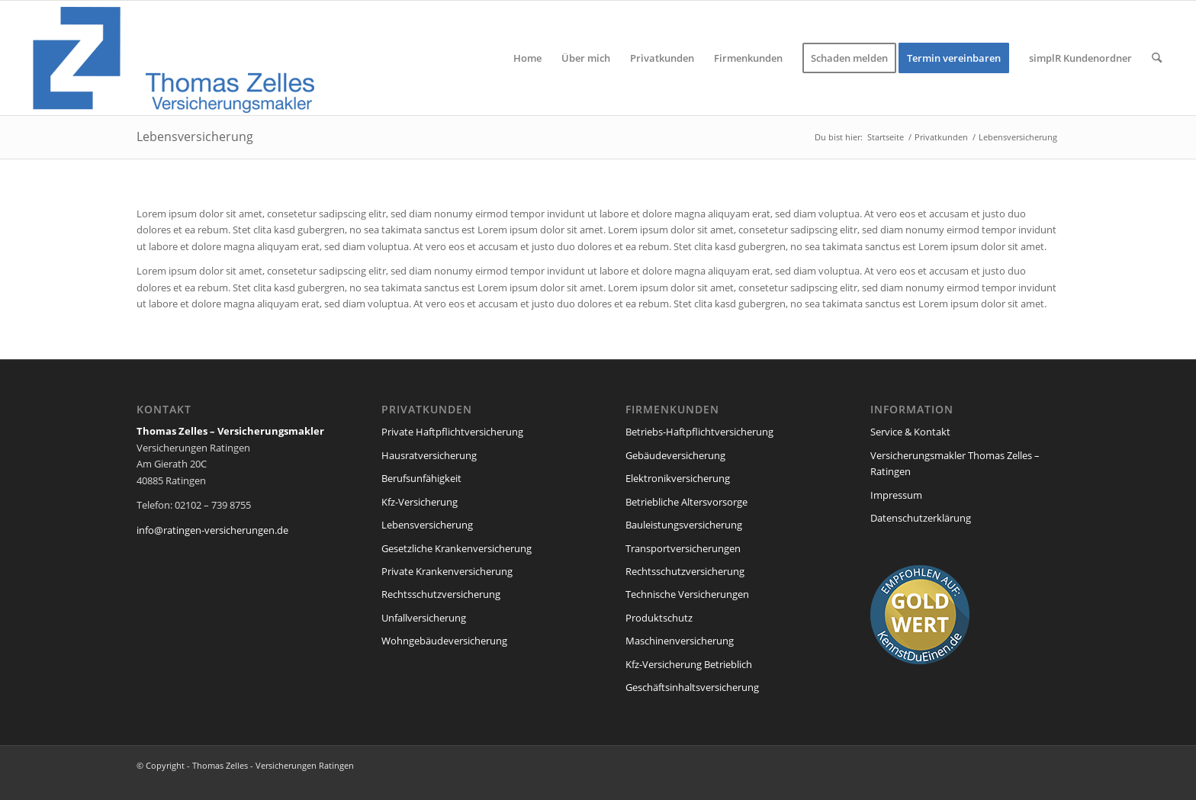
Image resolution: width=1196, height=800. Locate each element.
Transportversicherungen (683, 548)
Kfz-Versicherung (419, 502)
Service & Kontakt (910, 432)
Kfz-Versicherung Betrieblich (688, 664)
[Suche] (1157, 58)
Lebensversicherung (195, 136)
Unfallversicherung (423, 618)
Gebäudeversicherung (675, 455)
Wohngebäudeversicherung (444, 640)
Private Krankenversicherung (447, 571)
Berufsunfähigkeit (421, 478)
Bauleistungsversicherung (683, 525)
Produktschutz (659, 618)
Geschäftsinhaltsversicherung (692, 687)
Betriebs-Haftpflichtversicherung (699, 432)
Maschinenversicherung (679, 640)
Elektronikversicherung (677, 478)
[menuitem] (527, 58)
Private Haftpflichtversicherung (452, 432)
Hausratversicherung (429, 455)
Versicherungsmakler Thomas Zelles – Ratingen (955, 463)
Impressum (896, 495)
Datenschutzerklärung (920, 518)
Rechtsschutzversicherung (440, 594)
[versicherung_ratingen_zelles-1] (176, 58)
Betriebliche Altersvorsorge (686, 502)
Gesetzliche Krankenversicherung (456, 548)
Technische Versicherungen (687, 594)
